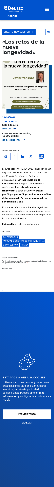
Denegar (27, 423)
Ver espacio (8, 129)
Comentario (8, 268)
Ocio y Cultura (10, 245)
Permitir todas (27, 414)
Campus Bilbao (10, 237)
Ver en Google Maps (13, 140)
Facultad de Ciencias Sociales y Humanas (23, 241)
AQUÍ (6, 399)
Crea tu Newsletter (19, 32)
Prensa (24, 245)
